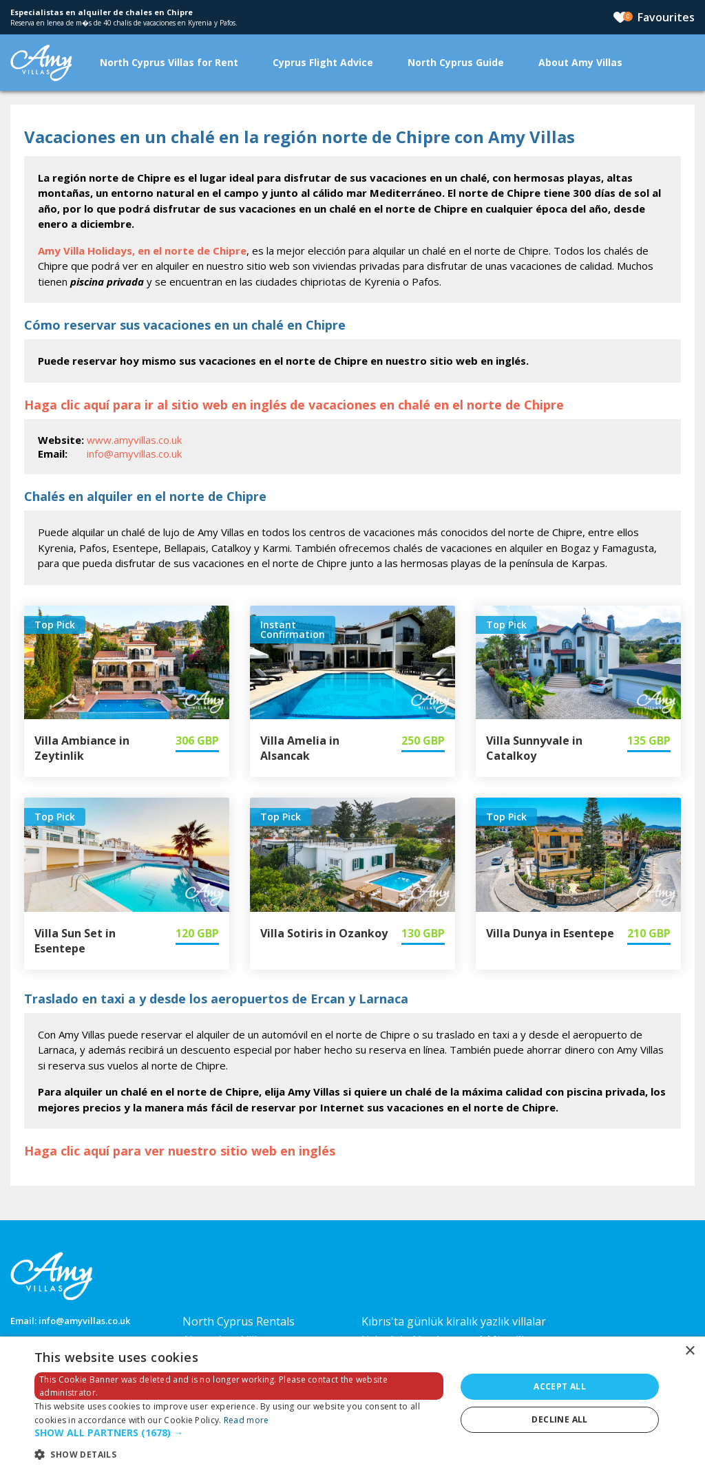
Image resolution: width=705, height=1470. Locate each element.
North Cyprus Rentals (238, 1321)
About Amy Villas (580, 62)
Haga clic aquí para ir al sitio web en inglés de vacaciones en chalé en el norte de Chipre (294, 404)
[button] (238, 1433)
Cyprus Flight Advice (323, 62)
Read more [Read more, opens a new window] (246, 1420)
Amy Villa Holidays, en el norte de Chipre (142, 250)
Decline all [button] (559, 1419)
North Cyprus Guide (456, 62)
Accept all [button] (560, 1386)
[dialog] (352, 1403)
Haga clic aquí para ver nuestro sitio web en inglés (179, 1150)
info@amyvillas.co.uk (134, 453)
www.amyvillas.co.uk (134, 440)
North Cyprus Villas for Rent (169, 62)
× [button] (689, 1351)
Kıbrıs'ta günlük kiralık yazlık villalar (453, 1321)
